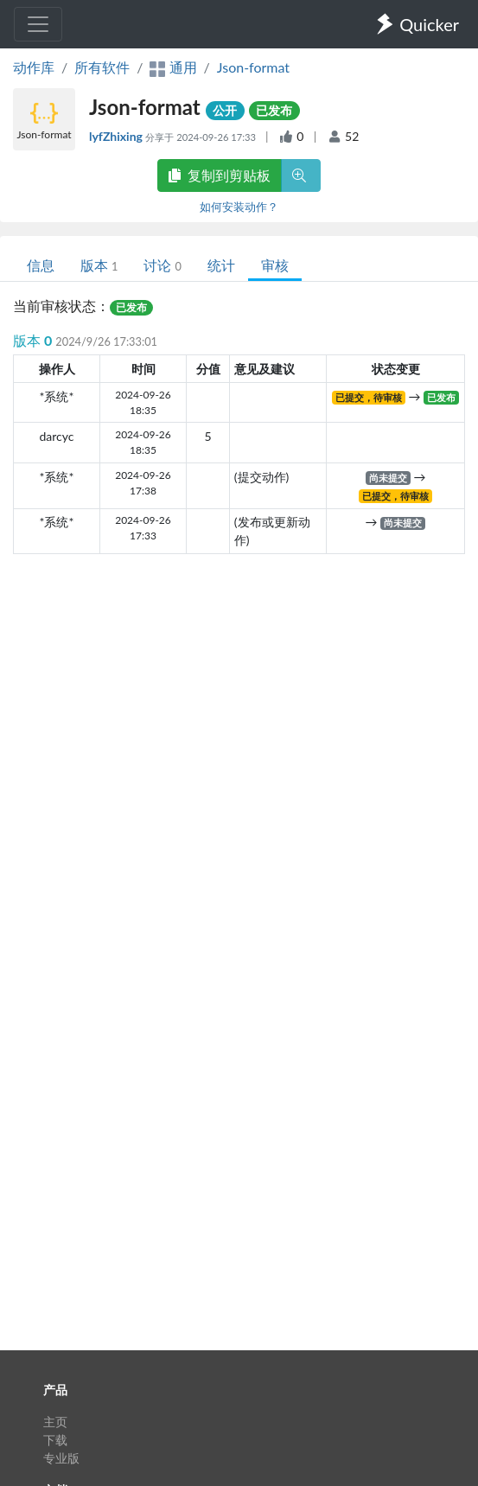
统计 (221, 265)
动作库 (33, 67)
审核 (275, 265)
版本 (99, 265)
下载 (55, 1439)
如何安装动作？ (239, 207)
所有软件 (102, 67)
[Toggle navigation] (38, 24)
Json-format (253, 67)
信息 (40, 265)
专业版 (61, 1458)
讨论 (162, 265)
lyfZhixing (117, 136)
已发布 (274, 110)
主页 (55, 1421)
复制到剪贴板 (220, 175)
